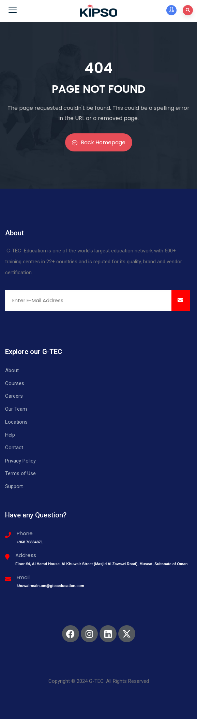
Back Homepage (98, 142)
